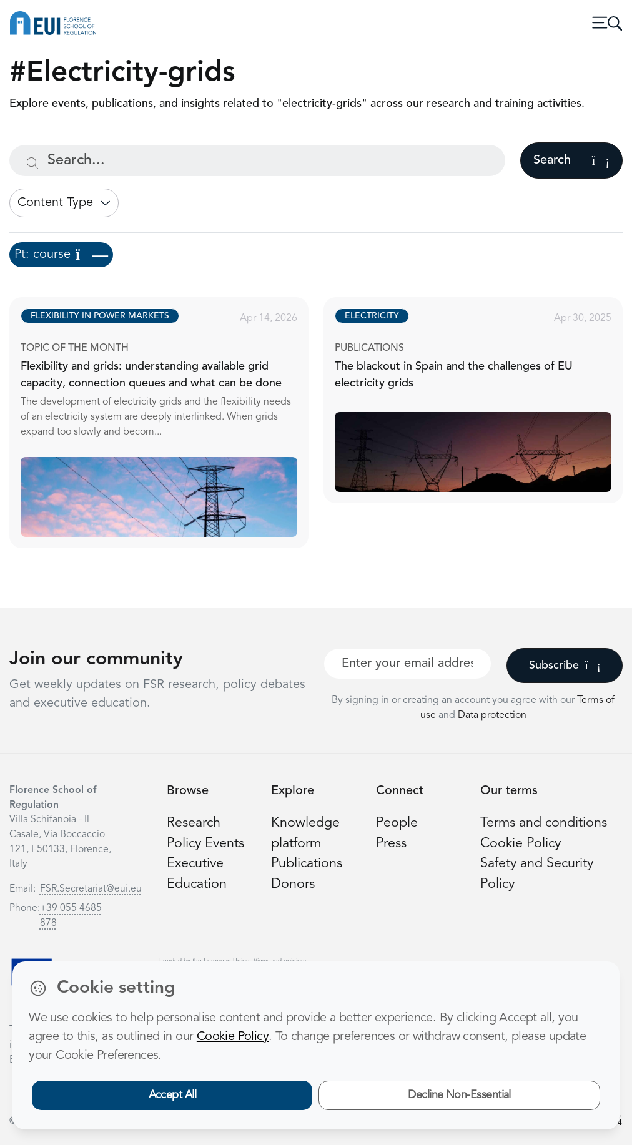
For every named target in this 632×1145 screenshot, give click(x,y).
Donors (293, 884)
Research (193, 823)
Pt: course (61, 254)
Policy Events (205, 843)
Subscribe (565, 665)
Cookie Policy (520, 843)
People (397, 823)
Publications (306, 863)
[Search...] (257, 160)
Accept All (173, 1095)
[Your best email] (407, 663)
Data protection (492, 715)
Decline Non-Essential (459, 1095)
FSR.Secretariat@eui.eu (91, 889)
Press (391, 843)
